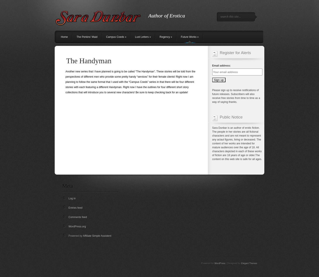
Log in (72, 198)
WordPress (219, 263)
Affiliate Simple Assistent (97, 235)
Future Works (190, 36)
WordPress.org (77, 226)
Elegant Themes (249, 263)
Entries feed (76, 207)
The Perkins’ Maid (87, 36)
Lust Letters (143, 36)
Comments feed (78, 217)
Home (64, 36)
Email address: (221, 65)
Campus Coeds (116, 36)
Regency (166, 36)
